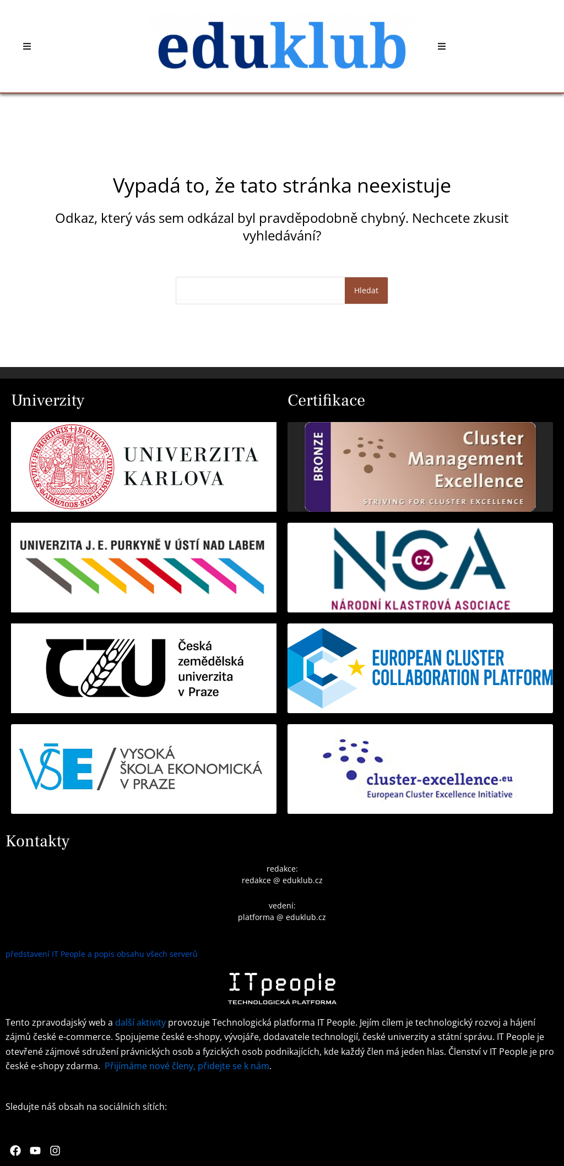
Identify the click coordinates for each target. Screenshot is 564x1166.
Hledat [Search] (366, 290)
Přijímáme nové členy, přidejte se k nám (187, 1066)
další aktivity (140, 1022)
